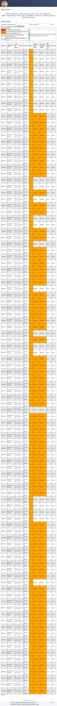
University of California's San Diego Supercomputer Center (25, 704)
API (41, 14)
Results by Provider (28, 17)
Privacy (52, 702)
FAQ (37, 14)
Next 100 (3, 695)
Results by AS (38, 15)
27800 (21, 52)
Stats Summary (11, 15)
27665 (21, 90)
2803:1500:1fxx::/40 (17, 410)
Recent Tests (21, 15)
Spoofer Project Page (12, 14)
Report (53, 52)
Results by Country (49, 15)
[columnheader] (4, 45)
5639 (20, 103)
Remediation (29, 15)
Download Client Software (27, 14)
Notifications (46, 14)
